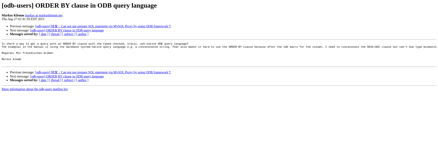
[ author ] (82, 34)
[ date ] (43, 34)
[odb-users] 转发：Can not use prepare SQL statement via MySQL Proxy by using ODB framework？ (103, 26)
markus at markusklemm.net (44, 15)
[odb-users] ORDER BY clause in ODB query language (67, 30)
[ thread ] (55, 34)
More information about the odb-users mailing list (35, 93)
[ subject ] (68, 34)
